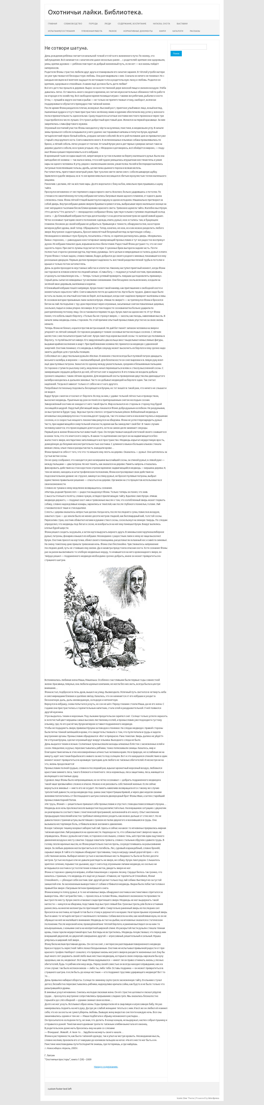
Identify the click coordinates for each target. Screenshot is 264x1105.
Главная (52, 24)
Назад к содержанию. (106, 1066)
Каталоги (178, 31)
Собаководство (73, 24)
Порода (93, 24)
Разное (113, 31)
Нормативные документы (138, 31)
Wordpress (213, 1098)
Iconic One (182, 1098)
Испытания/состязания (61, 31)
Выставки (182, 24)
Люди (107, 24)
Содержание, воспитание (132, 24)
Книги (162, 31)
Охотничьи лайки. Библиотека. (95, 11)
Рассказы (195, 31)
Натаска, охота (161, 24)
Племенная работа (91, 31)
